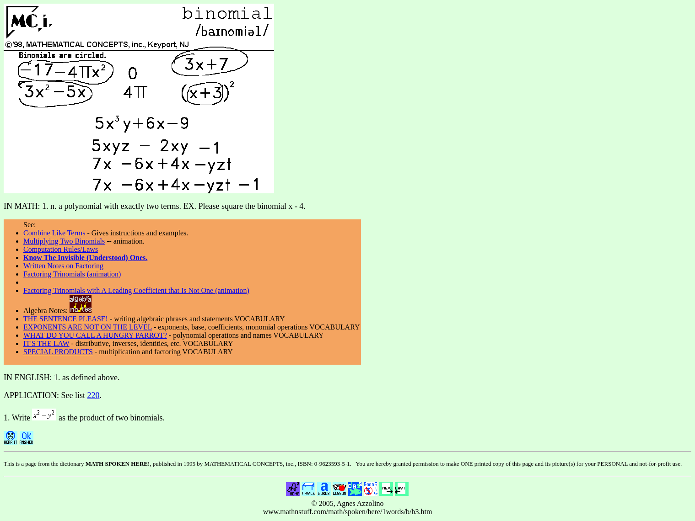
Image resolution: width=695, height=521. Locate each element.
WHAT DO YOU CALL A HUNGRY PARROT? (95, 335)
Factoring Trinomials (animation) (72, 274)
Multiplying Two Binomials (64, 241)
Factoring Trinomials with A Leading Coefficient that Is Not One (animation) (136, 290)
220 (93, 395)
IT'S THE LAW (46, 343)
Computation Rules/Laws (60, 249)
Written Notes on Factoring (63, 266)
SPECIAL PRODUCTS (58, 352)
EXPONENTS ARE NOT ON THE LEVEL (87, 327)
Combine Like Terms (54, 233)
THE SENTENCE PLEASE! (65, 319)
